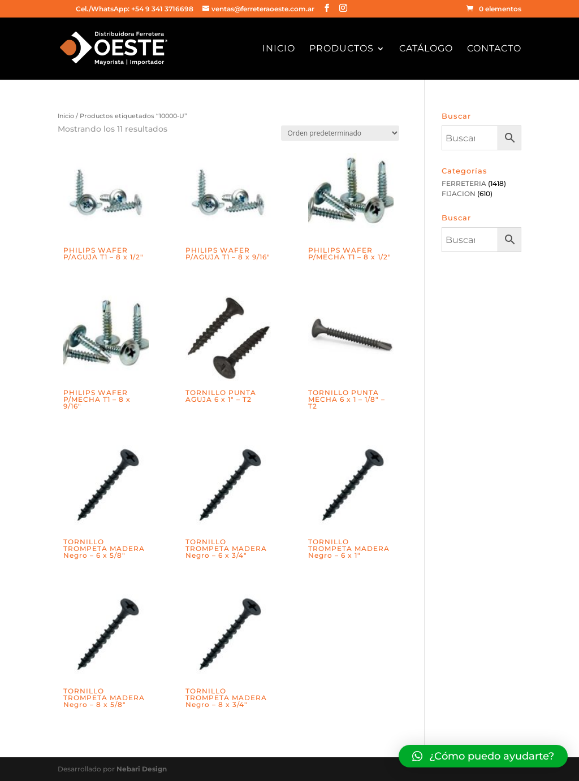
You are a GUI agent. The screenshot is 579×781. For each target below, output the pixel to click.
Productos (341, 49)
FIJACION (459, 193)
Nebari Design (141, 769)
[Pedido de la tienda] (340, 133)
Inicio (278, 49)
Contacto (494, 49)
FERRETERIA (464, 183)
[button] (483, 756)
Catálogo (426, 49)
